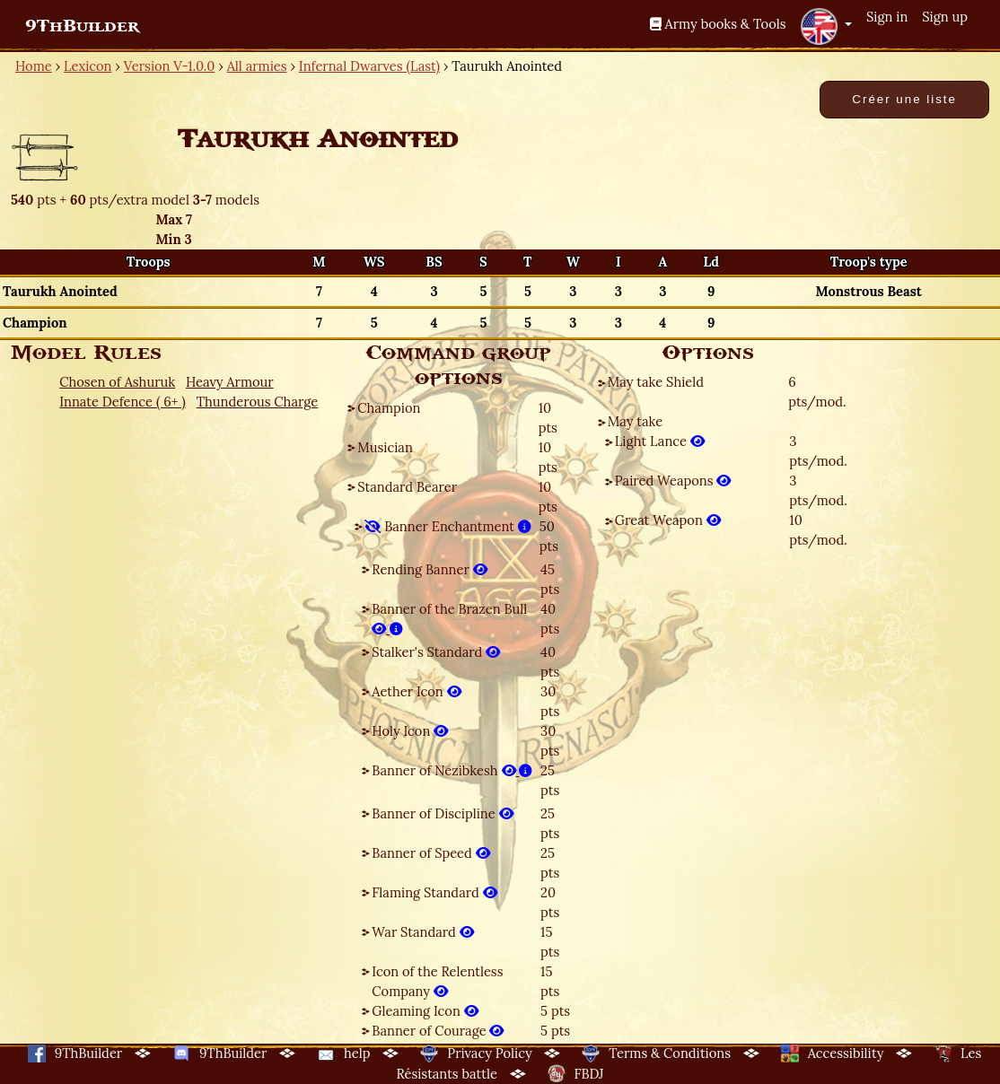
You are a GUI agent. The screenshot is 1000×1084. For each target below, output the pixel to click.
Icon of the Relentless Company (437, 981)
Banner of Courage (438, 1030)
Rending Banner (429, 569)
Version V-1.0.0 (169, 65)
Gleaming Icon (425, 1010)
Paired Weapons (673, 480)
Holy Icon (410, 730)
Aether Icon (416, 691)
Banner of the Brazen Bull (449, 618)
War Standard (422, 931)
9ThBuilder (82, 26)
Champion (388, 407)
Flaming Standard (434, 892)
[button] (826, 26)
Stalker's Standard (436, 651)
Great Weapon (668, 520)
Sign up (945, 16)
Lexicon (87, 65)
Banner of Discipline (442, 813)
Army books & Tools (718, 23)
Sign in (887, 16)
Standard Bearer (407, 486)
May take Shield (656, 381)
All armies (257, 65)
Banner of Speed (430, 852)
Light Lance (660, 441)
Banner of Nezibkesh (452, 770)
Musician (384, 447)
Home (33, 65)
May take (635, 421)
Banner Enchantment (447, 526)
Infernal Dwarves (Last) (369, 65)
